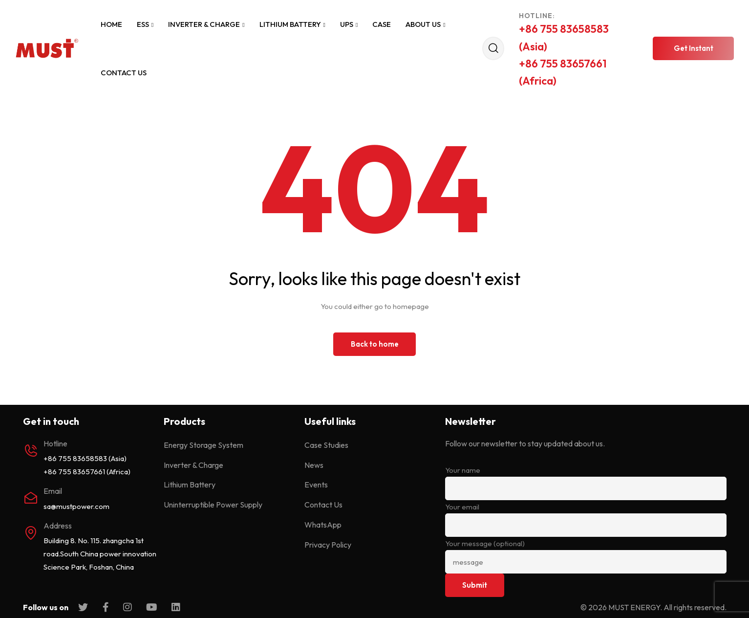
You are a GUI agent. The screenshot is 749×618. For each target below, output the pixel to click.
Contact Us (124, 72)
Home (111, 24)
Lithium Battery (292, 24)
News (313, 465)
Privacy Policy (327, 545)
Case (381, 24)
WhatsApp (323, 525)
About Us (425, 24)
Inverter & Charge (206, 24)
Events (316, 484)
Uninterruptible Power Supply (213, 504)
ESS (145, 24)
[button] (693, 48)
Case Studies (326, 445)
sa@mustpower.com (76, 506)
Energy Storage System (203, 445)
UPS (349, 24)
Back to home (375, 344)
